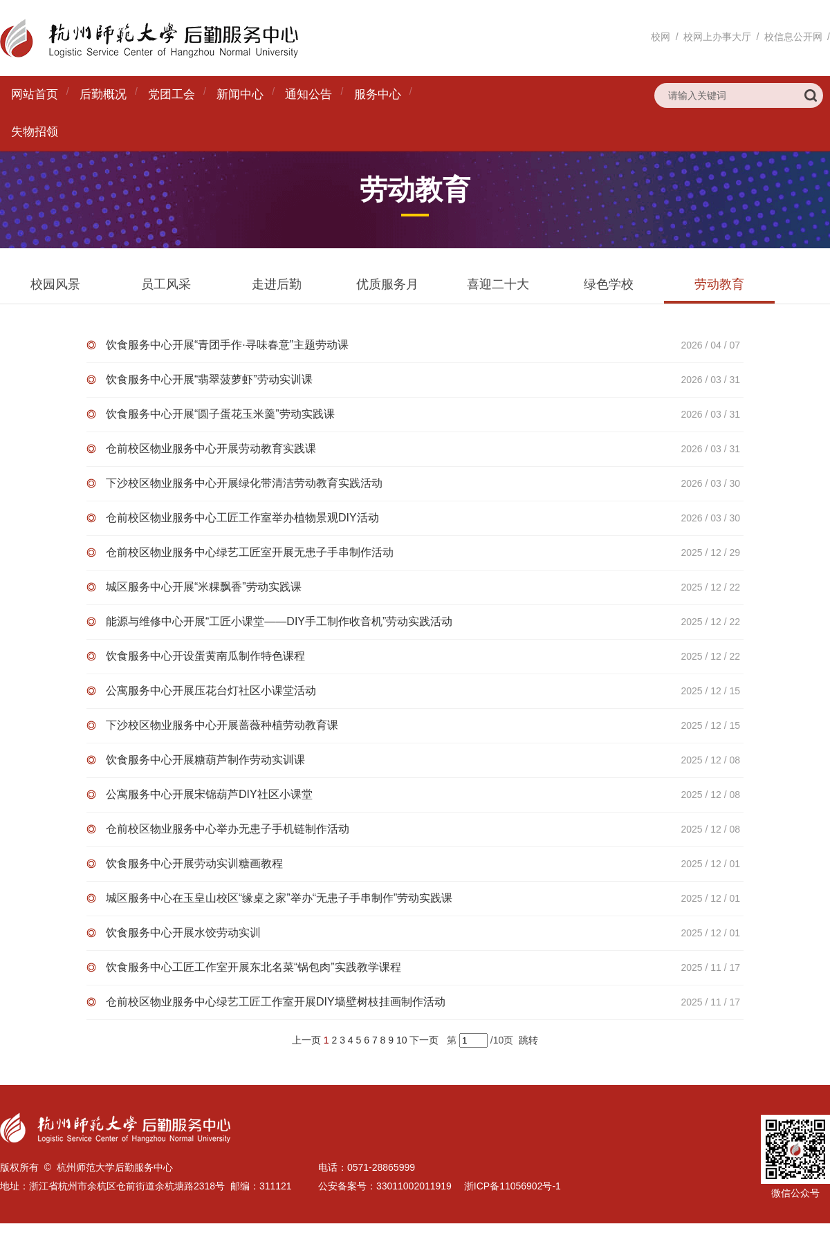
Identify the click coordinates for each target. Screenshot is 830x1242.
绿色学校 (609, 284)
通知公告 (308, 94)
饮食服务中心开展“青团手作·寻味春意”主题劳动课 (227, 345)
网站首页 (34, 94)
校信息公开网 (793, 36)
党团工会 (171, 94)
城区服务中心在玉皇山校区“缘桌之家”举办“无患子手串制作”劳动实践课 (279, 898)
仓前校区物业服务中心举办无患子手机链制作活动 (227, 829)
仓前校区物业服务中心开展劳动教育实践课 (211, 448)
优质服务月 (387, 284)
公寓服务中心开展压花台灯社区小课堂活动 (211, 690)
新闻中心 (240, 94)
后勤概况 (103, 94)
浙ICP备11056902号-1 (512, 1186)
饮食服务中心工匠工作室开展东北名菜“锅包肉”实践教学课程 (253, 967)
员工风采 (166, 284)
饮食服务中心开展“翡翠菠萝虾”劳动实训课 (209, 379)
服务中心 (377, 94)
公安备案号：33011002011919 (385, 1186)
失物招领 (34, 131)
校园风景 (55, 284)
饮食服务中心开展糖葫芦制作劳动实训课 (205, 760)
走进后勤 (277, 284)
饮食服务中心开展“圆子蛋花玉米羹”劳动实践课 (220, 414)
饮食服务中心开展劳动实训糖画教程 (194, 863)
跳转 (528, 1040)
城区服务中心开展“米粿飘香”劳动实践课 (204, 587)
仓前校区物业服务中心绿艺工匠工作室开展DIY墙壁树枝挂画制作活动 (275, 1002)
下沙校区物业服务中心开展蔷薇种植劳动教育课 (222, 725)
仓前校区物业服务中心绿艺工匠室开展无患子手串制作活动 (250, 552)
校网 (660, 36)
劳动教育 (719, 284)
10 (401, 1040)
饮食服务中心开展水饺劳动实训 (183, 932)
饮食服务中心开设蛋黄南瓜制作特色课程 (205, 656)
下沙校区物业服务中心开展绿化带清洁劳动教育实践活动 (244, 483)
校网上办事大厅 (717, 36)
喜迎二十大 (498, 284)
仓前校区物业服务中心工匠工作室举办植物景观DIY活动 (242, 517)
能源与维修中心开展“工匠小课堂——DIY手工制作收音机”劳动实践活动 (279, 621)
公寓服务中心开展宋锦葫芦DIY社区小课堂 (209, 794)
